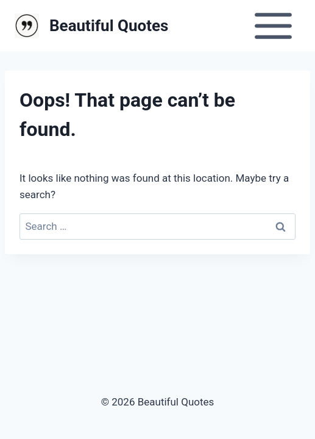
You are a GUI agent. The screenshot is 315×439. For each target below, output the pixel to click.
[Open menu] (273, 25)
